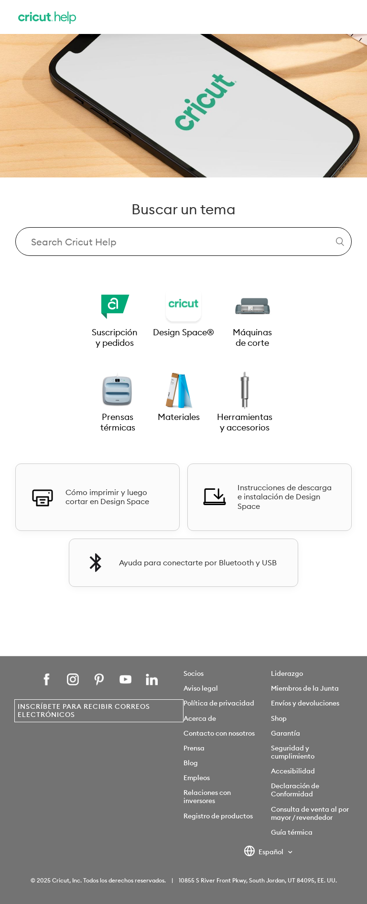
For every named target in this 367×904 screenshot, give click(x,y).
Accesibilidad (293, 771)
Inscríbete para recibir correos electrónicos (84, 710)
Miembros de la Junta (305, 688)
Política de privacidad (219, 703)
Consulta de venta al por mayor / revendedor (310, 813)
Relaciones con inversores (207, 796)
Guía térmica (292, 832)
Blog (191, 763)
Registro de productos (218, 816)
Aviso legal (201, 688)
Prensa (194, 748)
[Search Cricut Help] (183, 241)
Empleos (197, 777)
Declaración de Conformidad (295, 790)
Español (264, 852)
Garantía (285, 733)
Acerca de (200, 718)
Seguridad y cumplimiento (292, 752)
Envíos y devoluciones (305, 703)
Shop (279, 718)
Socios (194, 673)
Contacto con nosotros (219, 733)
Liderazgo (287, 673)
